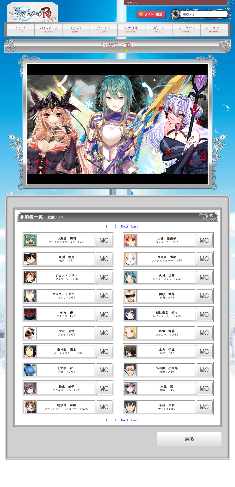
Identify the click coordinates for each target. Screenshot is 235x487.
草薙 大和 (167, 405)
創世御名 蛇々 (167, 312)
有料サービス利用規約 (174, 474)
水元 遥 (167, 386)
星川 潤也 (67, 257)
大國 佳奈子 (166, 238)
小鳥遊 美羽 (66, 238)
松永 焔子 (67, 386)
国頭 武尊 (167, 294)
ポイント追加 (151, 15)
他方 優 (66, 312)
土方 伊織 (167, 349)
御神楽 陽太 (66, 349)
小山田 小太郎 (167, 368)
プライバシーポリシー (83, 474)
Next (124, 226)
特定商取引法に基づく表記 (112, 474)
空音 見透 (67, 331)
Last (134, 226)
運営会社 (50, 474)
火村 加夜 (167, 275)
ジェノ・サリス (67, 275)
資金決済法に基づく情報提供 (144, 474)
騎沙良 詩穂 (66, 405)
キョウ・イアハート (66, 294)
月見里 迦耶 (166, 257)
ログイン (132, 3)
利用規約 (63, 474)
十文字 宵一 (66, 368)
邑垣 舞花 (167, 331)
